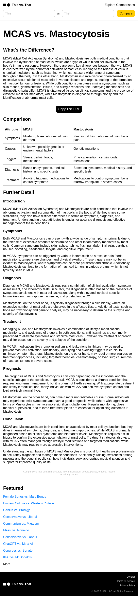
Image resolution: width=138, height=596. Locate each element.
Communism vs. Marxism (21, 523)
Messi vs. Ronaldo (16, 530)
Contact (131, 576)
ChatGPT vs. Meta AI (18, 543)
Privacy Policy (127, 585)
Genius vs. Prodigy (16, 510)
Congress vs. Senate (18, 550)
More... (8, 564)
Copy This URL (69, 109)
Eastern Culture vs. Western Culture (28, 503)
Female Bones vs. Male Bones (24, 496)
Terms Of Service (126, 581)
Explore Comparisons (120, 5)
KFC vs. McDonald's (17, 557)
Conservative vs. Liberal (20, 516)
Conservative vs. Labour (20, 537)
